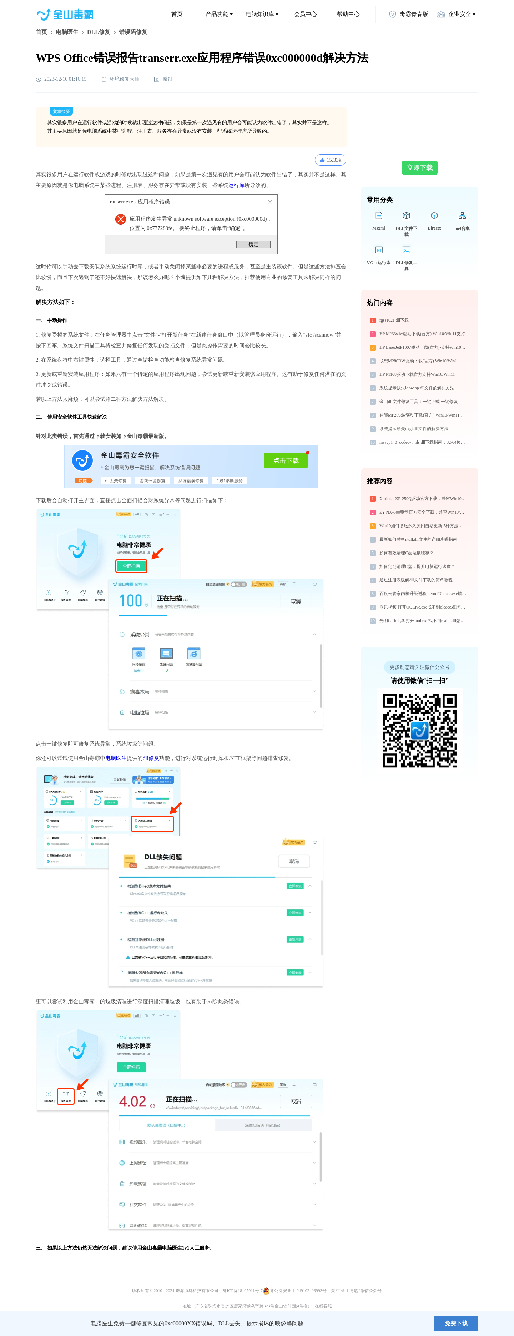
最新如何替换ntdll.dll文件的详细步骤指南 (418, 539)
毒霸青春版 (408, 14)
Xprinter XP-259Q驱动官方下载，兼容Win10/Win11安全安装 (423, 498)
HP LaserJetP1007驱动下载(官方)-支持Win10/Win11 (423, 347)
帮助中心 (348, 14)
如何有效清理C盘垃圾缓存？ (406, 552)
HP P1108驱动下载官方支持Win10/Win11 (417, 374)
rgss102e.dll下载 (394, 320)
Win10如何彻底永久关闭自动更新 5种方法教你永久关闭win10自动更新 (423, 525)
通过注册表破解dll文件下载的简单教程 (416, 580)
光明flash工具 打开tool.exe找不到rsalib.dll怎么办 (423, 620)
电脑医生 (67, 32)
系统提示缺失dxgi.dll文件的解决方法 (413, 428)
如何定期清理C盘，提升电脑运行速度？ (417, 566)
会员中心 (305, 14)
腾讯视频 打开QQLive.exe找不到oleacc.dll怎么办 (423, 607)
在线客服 (323, 1306)
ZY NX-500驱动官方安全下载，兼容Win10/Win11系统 (423, 512)
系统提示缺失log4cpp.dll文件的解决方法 (416, 387)
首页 (177, 14)
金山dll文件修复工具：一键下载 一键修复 (418, 401)
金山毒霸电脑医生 (162, 1248)
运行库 (236, 185)
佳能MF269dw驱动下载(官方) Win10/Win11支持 (423, 415)
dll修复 (151, 758)
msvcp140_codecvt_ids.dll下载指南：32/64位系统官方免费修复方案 (423, 442)
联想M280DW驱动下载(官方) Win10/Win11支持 (423, 360)
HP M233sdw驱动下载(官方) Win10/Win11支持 (422, 333)
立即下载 (420, 167)
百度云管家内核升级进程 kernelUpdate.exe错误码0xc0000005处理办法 (423, 593)
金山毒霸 (60, 1323)
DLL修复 (98, 32)
